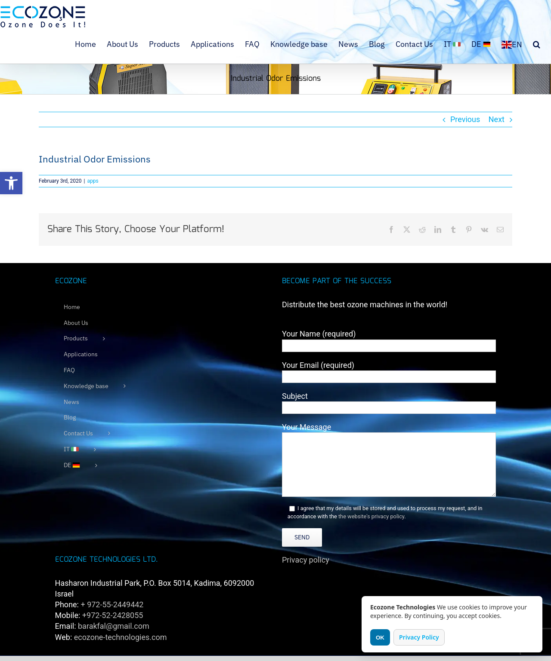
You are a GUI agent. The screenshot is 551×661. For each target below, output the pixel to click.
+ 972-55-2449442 (111, 604)
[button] (11, 183)
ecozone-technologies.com (120, 637)
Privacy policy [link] (305, 559)
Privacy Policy (419, 637)
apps (92, 181)
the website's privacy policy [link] (371, 516)
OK (380, 637)
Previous (465, 119)
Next (497, 119)
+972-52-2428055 (112, 615)
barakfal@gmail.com (113, 625)
